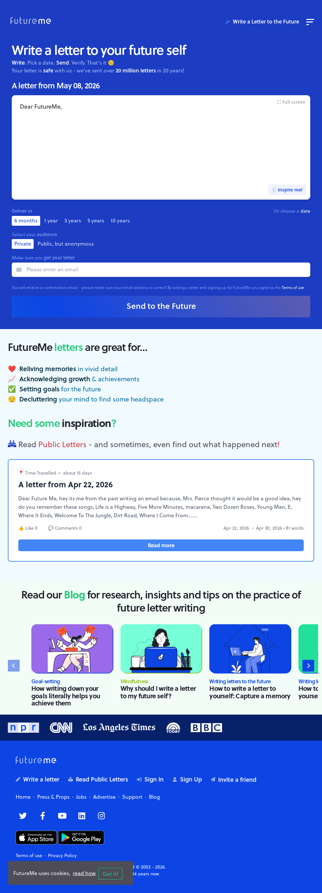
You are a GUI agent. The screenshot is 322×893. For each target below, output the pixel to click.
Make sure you (43, 257)
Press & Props (53, 796)
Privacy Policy (62, 855)
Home (23, 796)
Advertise (104, 796)
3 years (72, 220)
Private (22, 243)
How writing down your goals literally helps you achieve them (65, 695)
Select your (34, 234)
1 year (51, 220)
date (305, 211)
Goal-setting (45, 681)
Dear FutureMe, (161, 147)
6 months (26, 220)
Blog (154, 796)
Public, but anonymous (66, 243)
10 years (120, 220)
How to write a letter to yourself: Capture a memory (249, 691)
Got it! (110, 873)
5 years (96, 220)
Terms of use (293, 287)
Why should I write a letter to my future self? (158, 691)
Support (132, 796)
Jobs (81, 796)
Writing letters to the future (239, 681)
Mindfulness (134, 681)
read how (84, 873)
